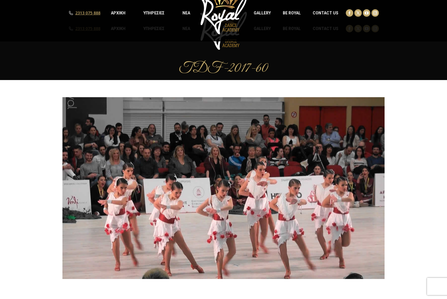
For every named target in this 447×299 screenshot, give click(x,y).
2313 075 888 (87, 28)
